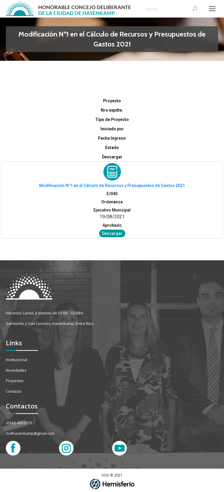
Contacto (14, 391)
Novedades (16, 370)
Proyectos (15, 380)
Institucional (16, 359)
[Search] (171, 8)
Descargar (112, 233)
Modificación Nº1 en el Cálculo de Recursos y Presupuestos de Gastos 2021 (112, 185)
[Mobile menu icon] (212, 9)
